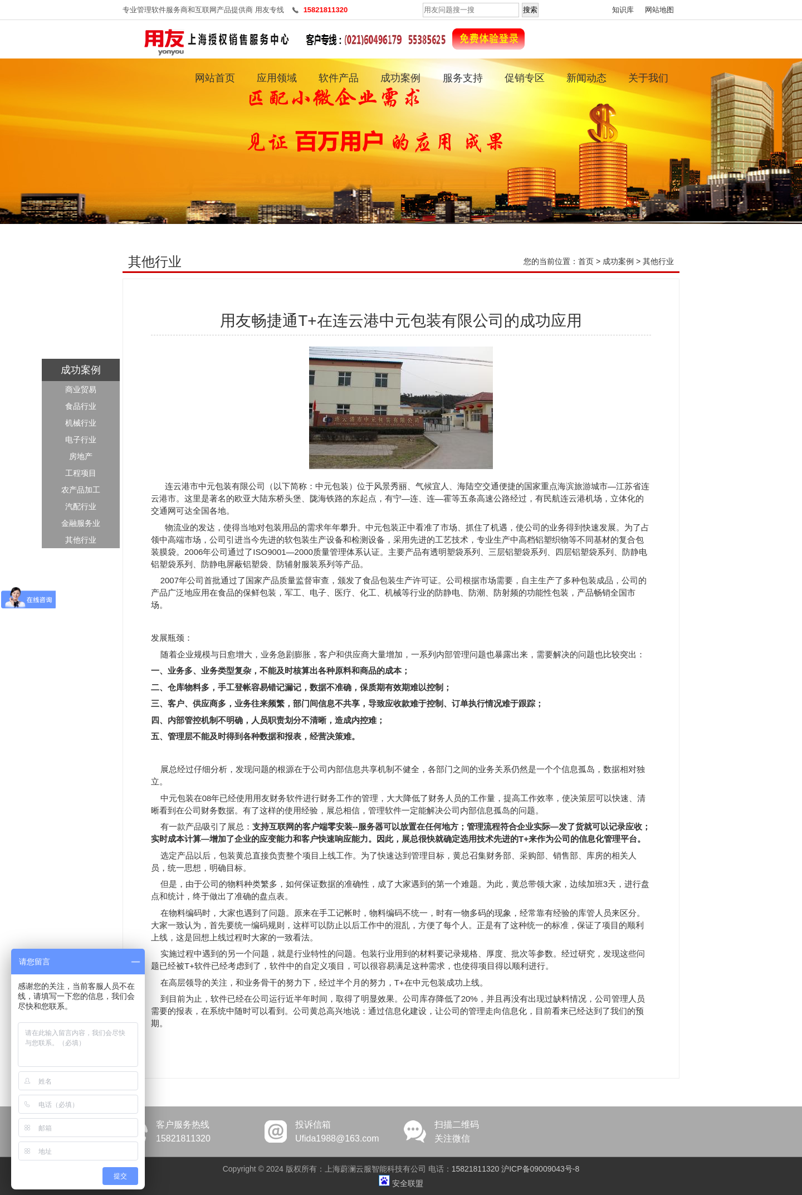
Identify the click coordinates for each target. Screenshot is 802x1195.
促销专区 (525, 78)
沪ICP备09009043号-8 (540, 1168)
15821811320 (476, 1168)
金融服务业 (80, 523)
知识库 (623, 10)
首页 (586, 261)
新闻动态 (586, 78)
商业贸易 (80, 389)
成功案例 (400, 78)
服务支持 (463, 78)
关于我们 (648, 78)
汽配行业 (80, 506)
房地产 (80, 456)
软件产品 (339, 78)
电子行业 (80, 439)
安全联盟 (407, 1183)
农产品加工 (80, 489)
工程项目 (80, 473)
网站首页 (215, 78)
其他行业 (80, 539)
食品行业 (80, 406)
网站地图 (659, 10)
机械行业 (80, 422)
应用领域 (277, 78)
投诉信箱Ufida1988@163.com (337, 1131)
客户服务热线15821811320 (183, 1131)
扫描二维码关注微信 (456, 1131)
